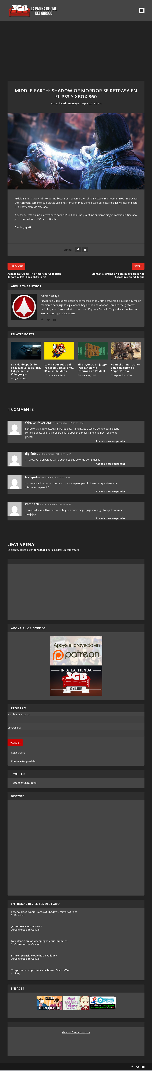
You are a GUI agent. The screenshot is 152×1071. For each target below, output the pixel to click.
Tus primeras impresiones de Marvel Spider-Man (40, 970)
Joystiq (28, 227)
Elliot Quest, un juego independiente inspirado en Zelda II (92, 368)
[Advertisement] (76, 47)
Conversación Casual (27, 930)
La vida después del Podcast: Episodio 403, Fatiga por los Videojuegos (26, 370)
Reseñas (19, 915)
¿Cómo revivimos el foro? (26, 927)
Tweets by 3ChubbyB (24, 783)
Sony (17, 973)
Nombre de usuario (19, 715)
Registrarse (18, 753)
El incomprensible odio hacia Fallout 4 (34, 956)
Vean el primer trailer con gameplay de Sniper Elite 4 (125, 368)
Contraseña (14, 728)
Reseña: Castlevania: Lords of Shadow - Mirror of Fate (44, 912)
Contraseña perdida (23, 761)
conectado (40, 550)
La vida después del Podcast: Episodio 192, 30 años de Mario (59, 368)
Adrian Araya (70, 104)
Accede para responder (110, 441)
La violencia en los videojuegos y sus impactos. (39, 941)
